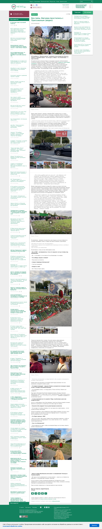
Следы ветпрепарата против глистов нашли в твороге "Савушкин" (18, 237)
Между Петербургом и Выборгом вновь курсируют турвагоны (18, 158)
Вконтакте (40, 507)
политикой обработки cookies (12, 526)
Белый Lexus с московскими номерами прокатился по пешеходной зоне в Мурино (18, 245)
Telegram (46, 507)
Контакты (28, 507)
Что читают (87, 12)
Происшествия (45, 1)
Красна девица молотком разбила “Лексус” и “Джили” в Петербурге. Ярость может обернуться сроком (18, 407)
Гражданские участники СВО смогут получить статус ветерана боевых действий (18, 113)
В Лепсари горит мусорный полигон (18, 14)
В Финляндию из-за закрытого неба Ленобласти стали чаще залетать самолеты (18, 63)
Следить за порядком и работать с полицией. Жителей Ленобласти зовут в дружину (18, 166)
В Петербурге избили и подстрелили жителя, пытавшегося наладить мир (18, 414)
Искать (91, 1)
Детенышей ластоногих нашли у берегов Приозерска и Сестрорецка (18, 304)
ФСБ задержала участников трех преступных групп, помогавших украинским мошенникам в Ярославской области (18, 31)
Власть (32, 1)
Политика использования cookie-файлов (30, 512)
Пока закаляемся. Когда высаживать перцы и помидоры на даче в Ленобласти (18, 91)
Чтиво (57, 1)
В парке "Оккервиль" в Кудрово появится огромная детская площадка (18, 360)
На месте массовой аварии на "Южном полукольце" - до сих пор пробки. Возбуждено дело (18, 282)
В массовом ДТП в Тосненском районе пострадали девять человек (82, 45)
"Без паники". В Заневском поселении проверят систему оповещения (18, 198)
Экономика (37, 1)
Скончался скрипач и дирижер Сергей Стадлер (18, 77)
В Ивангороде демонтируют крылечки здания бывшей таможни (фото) (18, 230)
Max (48, 507)
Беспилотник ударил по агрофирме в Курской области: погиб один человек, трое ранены (18, 345)
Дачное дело (63, 1)
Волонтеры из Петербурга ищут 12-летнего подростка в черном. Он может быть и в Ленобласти (18, 337)
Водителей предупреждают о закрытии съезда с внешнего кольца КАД (18, 174)
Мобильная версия (31, 5)
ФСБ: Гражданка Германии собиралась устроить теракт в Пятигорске (18, 438)
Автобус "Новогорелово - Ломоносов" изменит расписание (18, 127)
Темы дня (77, 12)
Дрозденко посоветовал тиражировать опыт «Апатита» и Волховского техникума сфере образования (18, 222)
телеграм (35, 5)
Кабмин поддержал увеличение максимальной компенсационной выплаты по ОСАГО (18, 486)
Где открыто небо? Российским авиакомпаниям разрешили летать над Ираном (18, 100)
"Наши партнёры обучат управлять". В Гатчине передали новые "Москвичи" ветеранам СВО (18, 151)
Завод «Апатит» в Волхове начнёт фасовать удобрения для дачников (18, 205)
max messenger (36, 5)
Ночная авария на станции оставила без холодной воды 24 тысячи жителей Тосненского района (18, 431)
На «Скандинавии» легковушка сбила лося (18, 121)
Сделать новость (36, 7)
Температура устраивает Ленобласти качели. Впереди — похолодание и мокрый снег (82, 17)
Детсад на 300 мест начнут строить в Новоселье (18, 107)
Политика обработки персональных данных (31, 511)
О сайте (21, 507)
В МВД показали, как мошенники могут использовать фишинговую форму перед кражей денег (18, 391)
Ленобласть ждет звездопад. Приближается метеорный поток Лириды (18, 70)
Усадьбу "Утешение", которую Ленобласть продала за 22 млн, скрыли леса (18, 142)
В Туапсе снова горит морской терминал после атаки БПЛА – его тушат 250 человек (18, 329)
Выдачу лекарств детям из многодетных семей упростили (18, 83)
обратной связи (56, 501)
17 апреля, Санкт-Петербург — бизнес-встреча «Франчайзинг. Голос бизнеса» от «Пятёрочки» (82, 52)
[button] (32, 493)
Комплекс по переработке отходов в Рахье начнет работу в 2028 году (18, 266)
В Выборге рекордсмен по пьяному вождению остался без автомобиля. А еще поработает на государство (18, 259)
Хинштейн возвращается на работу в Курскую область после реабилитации (18, 445)
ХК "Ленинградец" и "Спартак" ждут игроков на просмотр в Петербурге (18, 181)
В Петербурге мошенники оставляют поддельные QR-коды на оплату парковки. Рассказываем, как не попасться (18, 189)
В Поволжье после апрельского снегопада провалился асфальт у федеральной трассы (18, 320)
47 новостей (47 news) (60, 507)
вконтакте (33, 5)
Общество (52, 1)
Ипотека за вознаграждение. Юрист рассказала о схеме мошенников (18, 40)
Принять (94, 525)
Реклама (34, 507)
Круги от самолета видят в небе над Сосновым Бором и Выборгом (82, 22)
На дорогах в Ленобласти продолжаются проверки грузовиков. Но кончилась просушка (18, 383)
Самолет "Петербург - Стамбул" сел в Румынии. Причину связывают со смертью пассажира (18, 135)
